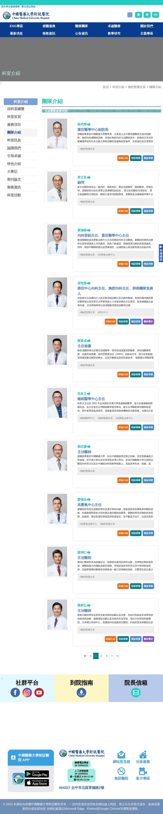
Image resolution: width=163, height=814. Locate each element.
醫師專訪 (148, 321)
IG (27, 692)
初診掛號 (135, 158)
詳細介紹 (123, 158)
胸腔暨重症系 (137, 87)
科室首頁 (14, 117)
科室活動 (14, 195)
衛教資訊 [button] (49, 33)
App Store (37, 782)
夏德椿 (82, 230)
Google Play (37, 774)
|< (85, 655)
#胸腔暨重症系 (87, 149)
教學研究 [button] (114, 33)
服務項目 (14, 124)
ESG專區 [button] (16, 26)
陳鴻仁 (82, 552)
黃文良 (82, 177)
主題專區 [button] (146, 33)
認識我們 (14, 148)
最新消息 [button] (16, 33)
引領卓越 (14, 156)
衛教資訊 (14, 187)
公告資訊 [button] (81, 33)
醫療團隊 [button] (81, 26)
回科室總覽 (15, 109)
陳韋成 (82, 340)
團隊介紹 (155, 87)
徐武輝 (82, 124)
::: (3, 2)
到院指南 (81, 692)
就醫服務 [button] (49, 26)
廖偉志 (82, 499)
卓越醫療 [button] (114, 26)
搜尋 (129, 14)
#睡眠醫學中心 (87, 418)
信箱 (136, 692)
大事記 (12, 172)
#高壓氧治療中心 (106, 254)
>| (117, 655)
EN (156, 14)
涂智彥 (82, 283)
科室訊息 (14, 140)
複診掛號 (148, 158)
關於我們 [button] (146, 26)
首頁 (106, 87)
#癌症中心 (103, 312)
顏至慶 (82, 446)
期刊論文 (14, 179)
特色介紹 (14, 164)
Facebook (15, 692)
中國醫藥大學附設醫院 (81, 753)
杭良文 (82, 393)
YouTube (39, 692)
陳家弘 (82, 605)
